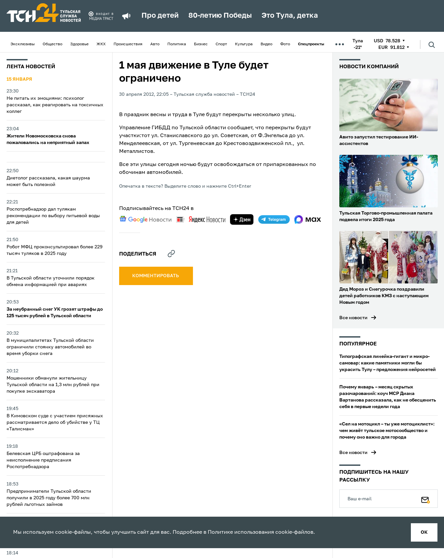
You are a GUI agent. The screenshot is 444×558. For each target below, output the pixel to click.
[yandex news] (200, 219)
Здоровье (79, 44)
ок (424, 532)
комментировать (156, 276)
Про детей (160, 15)
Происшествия (128, 44)
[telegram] (274, 219)
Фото (285, 44)
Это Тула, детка (290, 15)
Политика (176, 44)
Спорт (221, 44)
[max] (307, 219)
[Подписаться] (425, 499)
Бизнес (201, 44)
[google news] (145, 219)
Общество (52, 44)
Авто (154, 44)
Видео (266, 44)
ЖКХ (101, 44)
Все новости (353, 318)
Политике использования (241, 532)
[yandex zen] (242, 219)
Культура (244, 44)
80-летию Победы (220, 15)
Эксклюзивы (23, 44)
